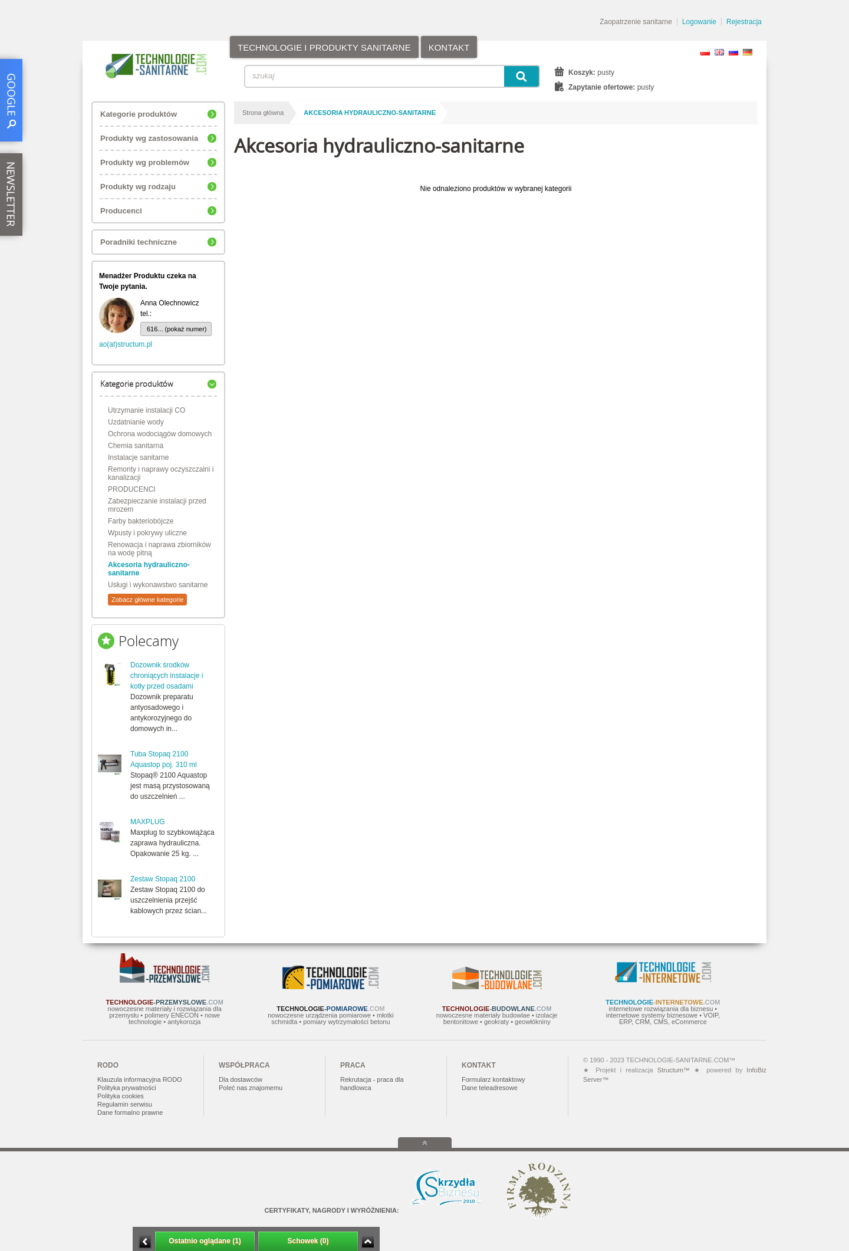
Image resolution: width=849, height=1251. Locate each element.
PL (705, 52)
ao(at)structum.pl (125, 344)
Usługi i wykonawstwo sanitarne (158, 585)
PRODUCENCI (132, 489)
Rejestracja (744, 22)
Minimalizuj (145, 1241)
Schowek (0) (307, 1241)
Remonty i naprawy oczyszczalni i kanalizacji (160, 473)
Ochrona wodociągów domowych (160, 434)
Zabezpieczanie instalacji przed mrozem (157, 505)
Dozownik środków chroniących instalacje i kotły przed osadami (166, 675)
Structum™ (673, 1070)
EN (719, 52)
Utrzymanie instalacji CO (146, 410)
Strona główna (263, 112)
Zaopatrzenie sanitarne (636, 22)
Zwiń (367, 1242)
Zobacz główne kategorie (147, 599)
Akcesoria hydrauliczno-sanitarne (149, 569)
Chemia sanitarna (135, 446)
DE (747, 52)
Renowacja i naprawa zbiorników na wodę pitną (159, 549)
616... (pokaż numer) (177, 328)
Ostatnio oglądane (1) (205, 1241)
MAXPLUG (147, 822)
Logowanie (699, 22)
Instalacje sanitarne (138, 457)
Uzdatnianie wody (136, 422)
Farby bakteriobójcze (140, 521)
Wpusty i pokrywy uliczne (147, 533)
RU (733, 52)
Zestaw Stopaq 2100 (162, 879)
